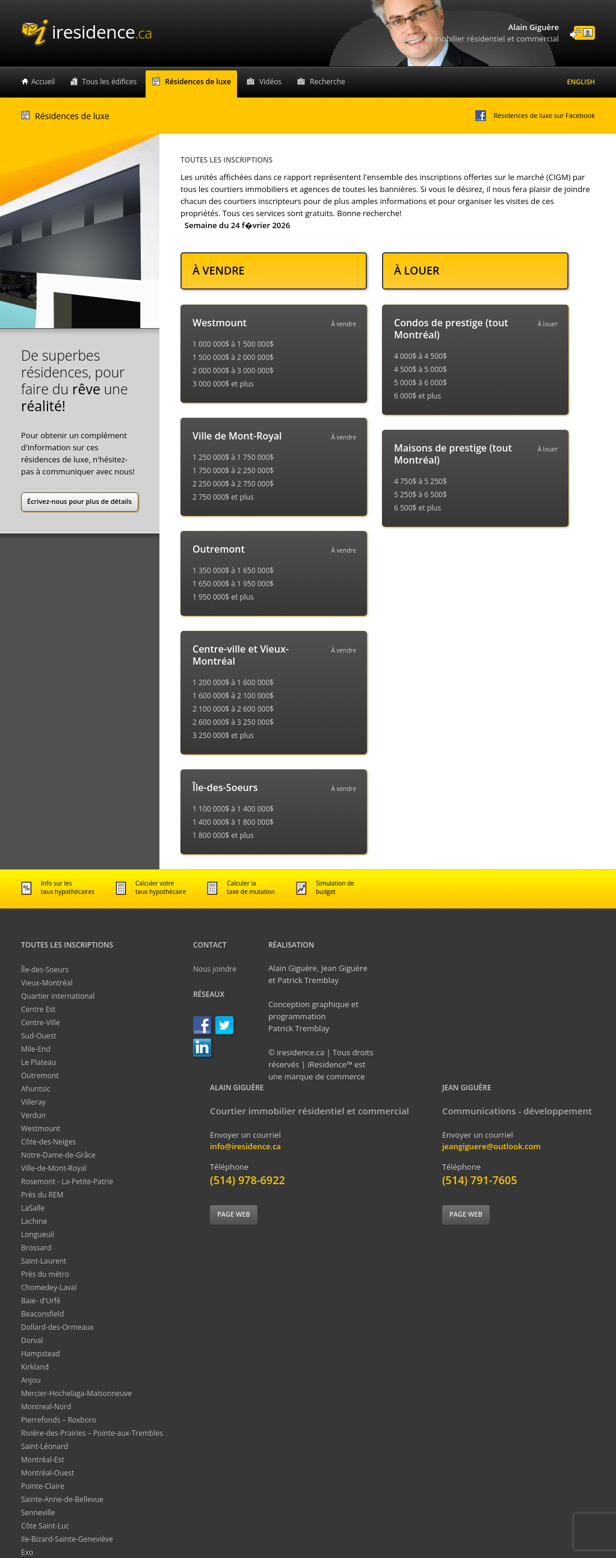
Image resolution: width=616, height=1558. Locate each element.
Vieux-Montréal (46, 983)
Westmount (40, 1128)
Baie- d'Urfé (41, 1301)
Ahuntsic (35, 1089)
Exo (27, 1552)
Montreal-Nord (46, 1406)
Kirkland (35, 1367)
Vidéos (270, 81)
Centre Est (38, 1009)
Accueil (43, 81)
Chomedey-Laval (49, 1287)
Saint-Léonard (44, 1446)
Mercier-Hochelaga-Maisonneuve (76, 1393)
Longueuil (37, 1234)
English (581, 81)
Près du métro (45, 1274)
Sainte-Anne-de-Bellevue (62, 1499)
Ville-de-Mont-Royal (54, 1168)
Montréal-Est (42, 1459)
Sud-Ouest (39, 1036)
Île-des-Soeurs (45, 969)
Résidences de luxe (198, 81)
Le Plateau (38, 1062)
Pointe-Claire (42, 1486)
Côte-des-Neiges (48, 1142)
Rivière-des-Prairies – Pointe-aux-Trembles (92, 1433)
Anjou (31, 1380)
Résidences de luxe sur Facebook (534, 115)
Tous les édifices (109, 81)
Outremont (40, 1075)
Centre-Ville (40, 1022)
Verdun (33, 1115)
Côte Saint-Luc (45, 1526)
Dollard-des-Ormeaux (57, 1327)
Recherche (327, 81)
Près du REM (42, 1195)
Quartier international (57, 996)
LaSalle (33, 1208)
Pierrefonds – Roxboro (58, 1420)
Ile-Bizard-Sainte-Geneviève (67, 1539)
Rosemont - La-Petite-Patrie (67, 1181)
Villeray (33, 1102)
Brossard (36, 1248)
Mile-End (36, 1049)
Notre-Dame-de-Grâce (58, 1155)
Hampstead (40, 1354)
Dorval (32, 1340)
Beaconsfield (42, 1314)
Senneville (38, 1512)
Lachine (34, 1221)
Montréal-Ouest (47, 1473)
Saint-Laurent (43, 1261)
